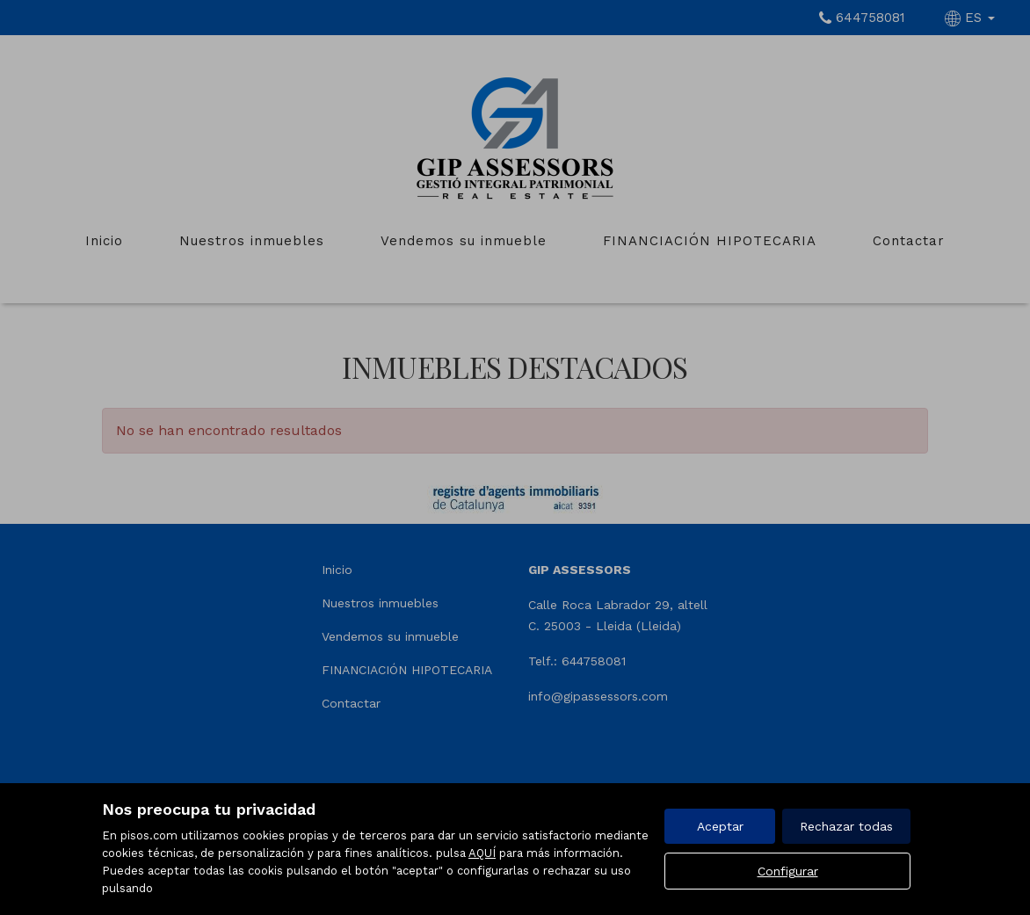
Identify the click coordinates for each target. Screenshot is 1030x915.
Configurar (788, 871)
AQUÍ (482, 853)
